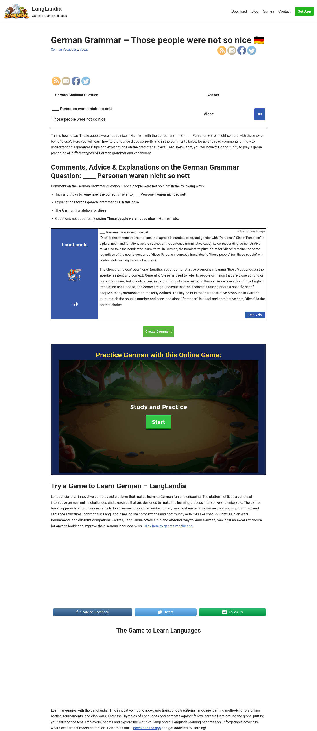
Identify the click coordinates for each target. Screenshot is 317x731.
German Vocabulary (64, 49)
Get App (304, 11)
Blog (254, 11)
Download (239, 11)
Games (268, 11)
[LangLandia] (35, 11)
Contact (284, 11)
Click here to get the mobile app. (169, 528)
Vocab (84, 49)
